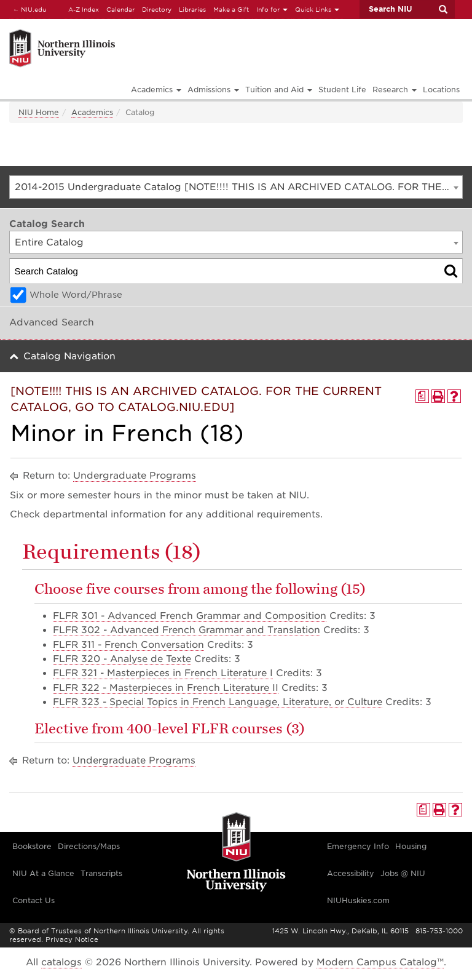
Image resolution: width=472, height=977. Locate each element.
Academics (92, 112)
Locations (441, 89)
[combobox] (236, 187)
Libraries (192, 9)
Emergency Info (358, 846)
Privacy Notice (71, 939)
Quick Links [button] (317, 9)
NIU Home (38, 112)
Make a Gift (231, 9)
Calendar (120, 9)
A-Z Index (83, 9)
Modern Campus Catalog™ (380, 962)
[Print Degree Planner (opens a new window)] (422, 396)
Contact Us (33, 900)
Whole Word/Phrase (76, 295)
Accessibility (350, 873)
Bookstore (32, 846)
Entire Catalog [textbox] (49, 242)
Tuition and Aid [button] (278, 89)
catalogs (61, 962)
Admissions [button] (213, 89)
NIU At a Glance (43, 873)
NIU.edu (27, 9)
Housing (411, 846)
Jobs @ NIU (402, 873)
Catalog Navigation (69, 356)
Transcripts (101, 873)
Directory (156, 9)
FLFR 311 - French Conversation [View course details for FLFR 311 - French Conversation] (128, 644)
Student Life (342, 89)
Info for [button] (272, 9)
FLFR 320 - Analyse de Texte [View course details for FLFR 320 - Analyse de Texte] (122, 658)
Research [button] (394, 89)
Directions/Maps (89, 846)
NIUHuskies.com (358, 900)
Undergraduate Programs (134, 475)
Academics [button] (156, 89)
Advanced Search (51, 322)
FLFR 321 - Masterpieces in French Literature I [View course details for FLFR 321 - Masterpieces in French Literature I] (163, 673)
